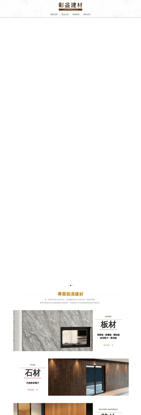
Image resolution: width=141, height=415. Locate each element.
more (106, 345)
